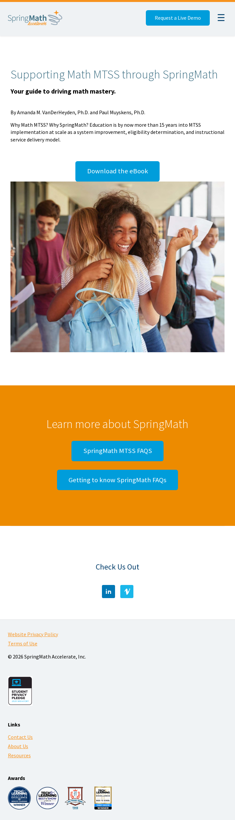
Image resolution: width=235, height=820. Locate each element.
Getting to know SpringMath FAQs (117, 480)
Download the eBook (117, 171)
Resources (19, 755)
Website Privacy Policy (33, 634)
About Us (18, 746)
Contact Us (20, 737)
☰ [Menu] (221, 17)
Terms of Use (22, 643)
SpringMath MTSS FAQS (117, 450)
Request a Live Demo (178, 17)
